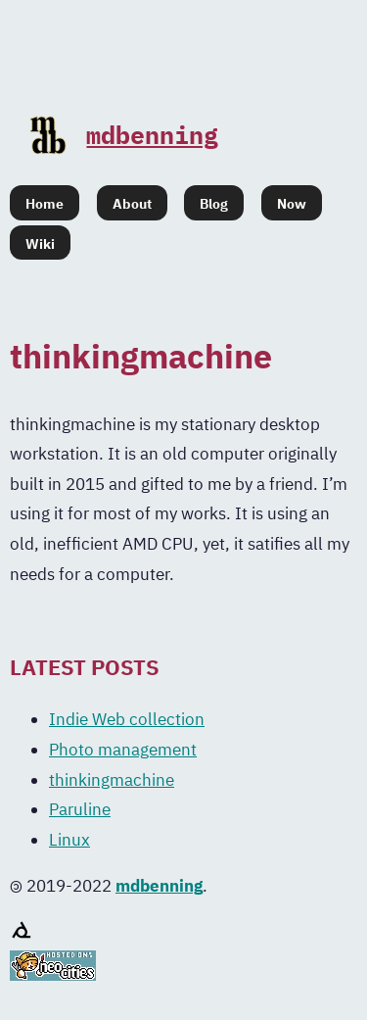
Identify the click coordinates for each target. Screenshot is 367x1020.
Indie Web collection (127, 719)
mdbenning (123, 135)
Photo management (123, 749)
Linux (69, 839)
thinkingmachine (111, 780)
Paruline (80, 809)
